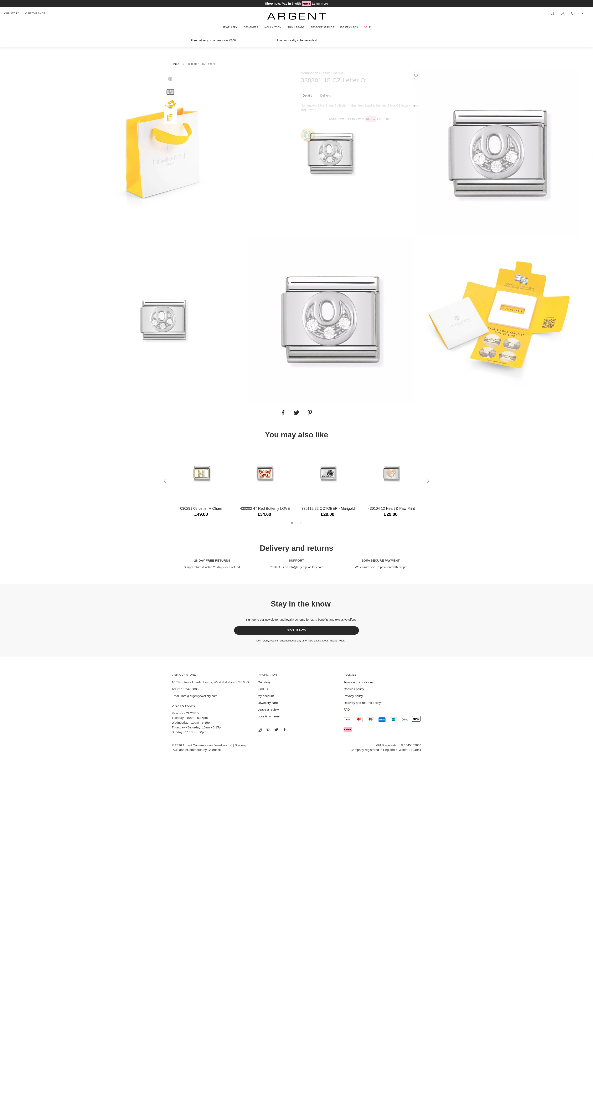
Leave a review (268, 709)
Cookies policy (354, 689)
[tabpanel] (163, 153)
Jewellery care (268, 703)
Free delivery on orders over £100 (213, 40)
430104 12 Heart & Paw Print (391, 508)
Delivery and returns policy (362, 703)
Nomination (272, 27)
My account (266, 696)
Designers (251, 27)
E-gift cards (349, 27)
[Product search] (552, 13)
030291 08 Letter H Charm (201, 508)
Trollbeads (296, 27)
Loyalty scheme (269, 716)
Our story (11, 13)
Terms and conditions (358, 682)
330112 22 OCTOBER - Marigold (328, 508)
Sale (367, 27)
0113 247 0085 (187, 689)
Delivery (325, 95)
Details (307, 95)
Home (175, 64)
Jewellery (229, 27)
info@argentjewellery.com (306, 567)
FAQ (347, 709)
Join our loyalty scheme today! (296, 40)
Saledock (214, 750)
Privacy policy (353, 696)
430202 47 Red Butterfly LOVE (265, 508)
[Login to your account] (563, 13)
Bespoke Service (322, 27)
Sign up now (296, 630)
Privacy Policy (336, 640)
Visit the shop (35, 13)
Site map (241, 745)
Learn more (320, 3)
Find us (263, 689)
